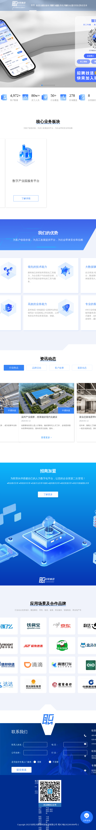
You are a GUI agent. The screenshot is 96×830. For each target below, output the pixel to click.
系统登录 (83, 5)
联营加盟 (54, 5)
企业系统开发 (62, 5)
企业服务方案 (47, 5)
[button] (93, 44)
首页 (33, 5)
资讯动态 (69, 5)
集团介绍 (40, 5)
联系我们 (76, 5)
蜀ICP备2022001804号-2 (68, 825)
